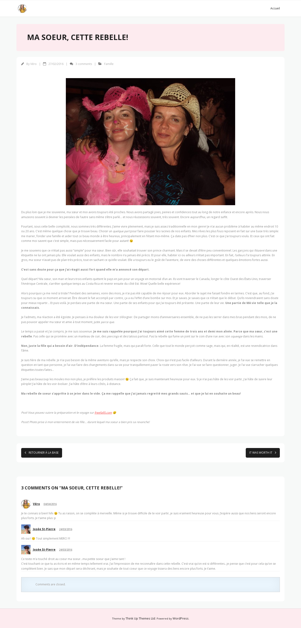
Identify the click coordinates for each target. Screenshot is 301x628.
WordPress (181, 618)
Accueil (275, 8)
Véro (33, 64)
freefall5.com (103, 413)
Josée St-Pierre (44, 529)
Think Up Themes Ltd (140, 618)
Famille (109, 64)
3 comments (83, 64)
